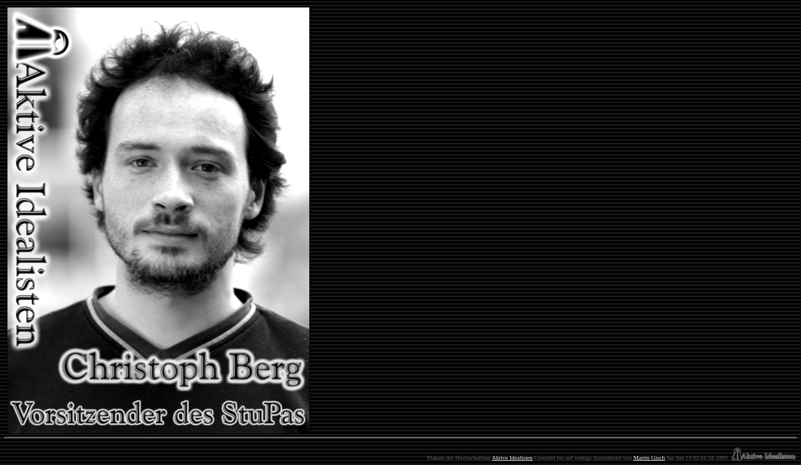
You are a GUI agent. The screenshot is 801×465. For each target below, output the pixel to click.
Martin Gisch (648, 457)
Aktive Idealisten (512, 457)
